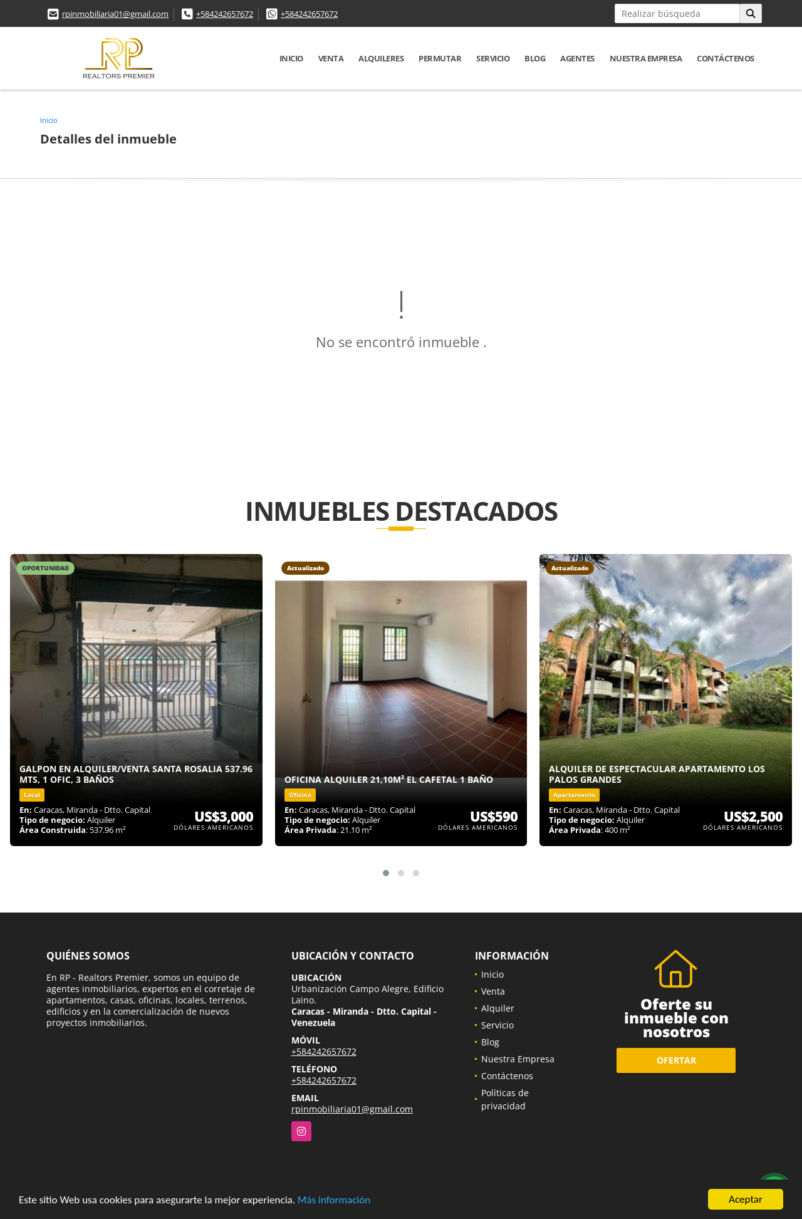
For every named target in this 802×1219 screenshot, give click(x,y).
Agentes (577, 58)
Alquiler (497, 1008)
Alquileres (381, 58)
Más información (334, 1199)
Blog (534, 58)
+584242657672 (224, 13)
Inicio (291, 58)
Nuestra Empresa (646, 58)
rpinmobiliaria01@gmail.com (115, 13)
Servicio (492, 58)
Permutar (440, 58)
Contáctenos (725, 58)
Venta (331, 58)
